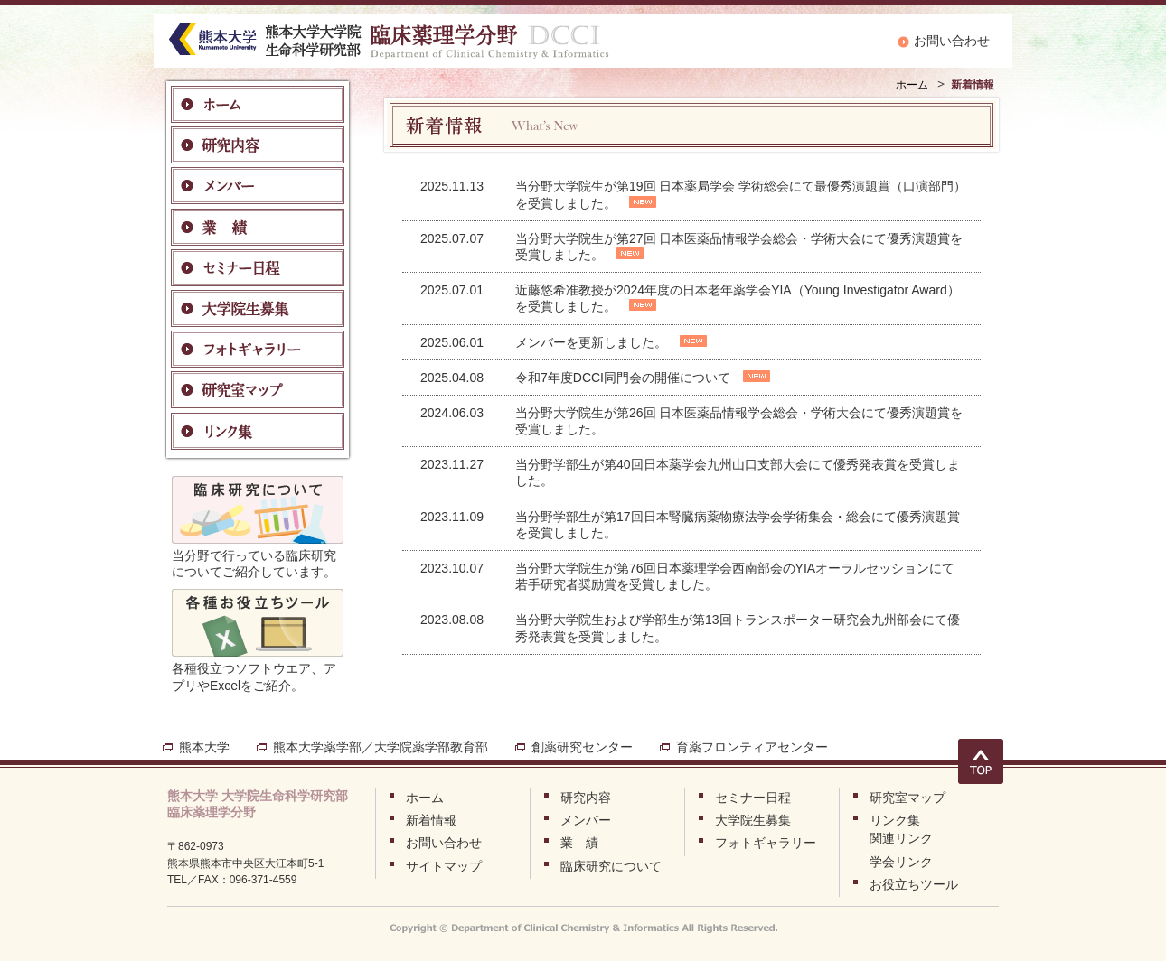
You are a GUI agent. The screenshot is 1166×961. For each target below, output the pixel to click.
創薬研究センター (582, 747)
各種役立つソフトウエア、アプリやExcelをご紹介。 (257, 668)
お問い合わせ (952, 40)
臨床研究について (611, 866)
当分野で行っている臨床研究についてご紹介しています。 (257, 555)
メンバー (585, 820)
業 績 (579, 842)
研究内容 (585, 797)
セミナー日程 (753, 797)
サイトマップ (444, 866)
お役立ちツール (914, 884)
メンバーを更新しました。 (591, 342)
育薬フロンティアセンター (752, 747)
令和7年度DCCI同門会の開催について (622, 377)
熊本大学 (204, 747)
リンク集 (895, 820)
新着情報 (431, 820)
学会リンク (901, 861)
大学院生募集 (753, 820)
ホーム (912, 85)
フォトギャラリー (765, 842)
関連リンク (901, 838)
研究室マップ (907, 797)
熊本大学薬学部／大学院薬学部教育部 (380, 747)
